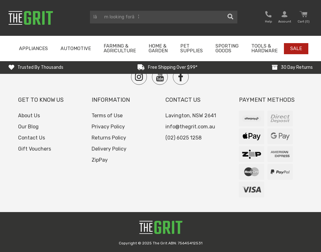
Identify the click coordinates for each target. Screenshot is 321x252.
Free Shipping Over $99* (172, 67)
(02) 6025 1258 (183, 138)
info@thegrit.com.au (190, 127)
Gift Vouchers (34, 149)
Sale (296, 48)
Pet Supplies (191, 48)
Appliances (33, 48)
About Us (29, 116)
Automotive (76, 48)
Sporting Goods (227, 48)
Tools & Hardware (264, 48)
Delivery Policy (109, 149)
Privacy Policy (108, 127)
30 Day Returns (297, 67)
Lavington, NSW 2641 (190, 116)
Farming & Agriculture (120, 48)
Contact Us (31, 138)
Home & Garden (158, 48)
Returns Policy (109, 138)
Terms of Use (107, 116)
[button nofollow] (268, 17)
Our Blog (28, 127)
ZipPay (100, 160)
